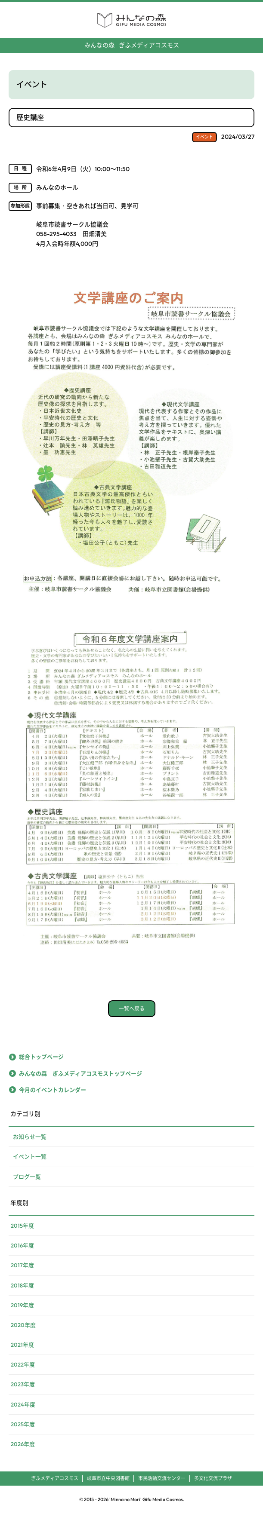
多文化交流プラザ (213, 1478)
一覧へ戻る (132, 1008)
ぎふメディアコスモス (131, 45)
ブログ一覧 (27, 1176)
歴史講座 (30, 117)
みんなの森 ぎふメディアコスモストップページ (80, 1073)
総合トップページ (41, 1056)
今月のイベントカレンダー (52, 1089)
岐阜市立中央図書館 (108, 1478)
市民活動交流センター (162, 1478)
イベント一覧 (29, 1156)
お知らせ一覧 (29, 1136)
